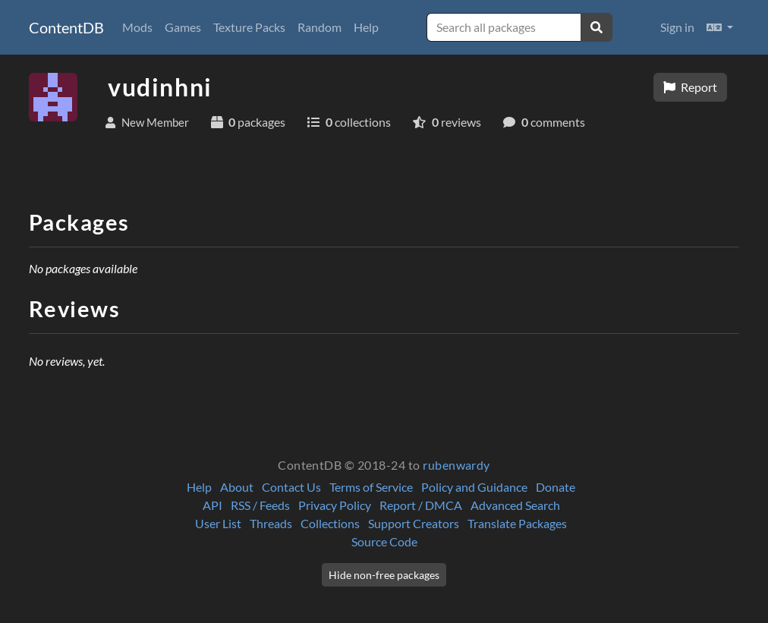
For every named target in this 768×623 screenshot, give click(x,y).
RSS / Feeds (260, 505)
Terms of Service (371, 487)
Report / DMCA (420, 505)
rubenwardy (456, 465)
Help (366, 27)
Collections (330, 523)
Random (319, 27)
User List (218, 523)
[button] (719, 27)
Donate (555, 487)
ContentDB (66, 27)
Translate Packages (517, 523)
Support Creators (413, 523)
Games (183, 27)
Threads (271, 523)
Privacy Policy (334, 505)
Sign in (677, 27)
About (236, 487)
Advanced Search (515, 505)
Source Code (384, 541)
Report (690, 87)
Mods (137, 27)
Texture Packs (249, 27)
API (212, 505)
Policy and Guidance (474, 487)
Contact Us (291, 487)
